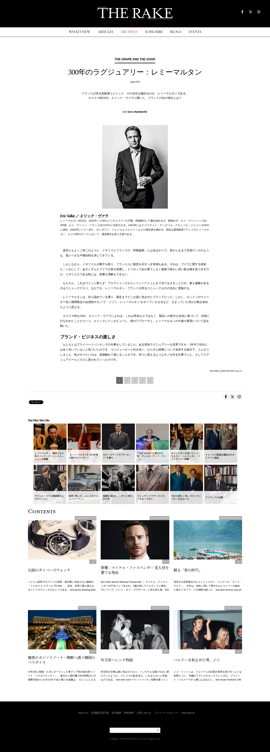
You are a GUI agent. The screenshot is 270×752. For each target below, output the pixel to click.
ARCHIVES (129, 32)
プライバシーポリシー (166, 712)
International (188, 712)
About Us (83, 712)
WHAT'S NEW (79, 32)
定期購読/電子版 (100, 712)
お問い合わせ (144, 712)
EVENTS (195, 32)
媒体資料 (129, 712)
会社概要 (116, 712)
